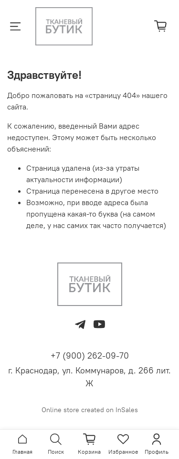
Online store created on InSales (90, 409)
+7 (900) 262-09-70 (90, 355)
